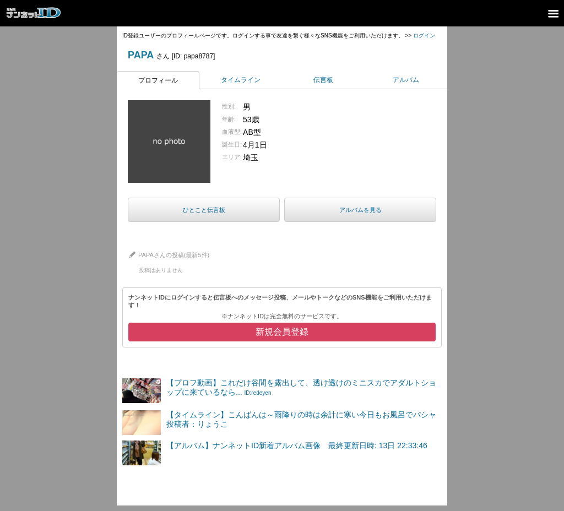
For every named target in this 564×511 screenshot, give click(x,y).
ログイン (424, 35)
